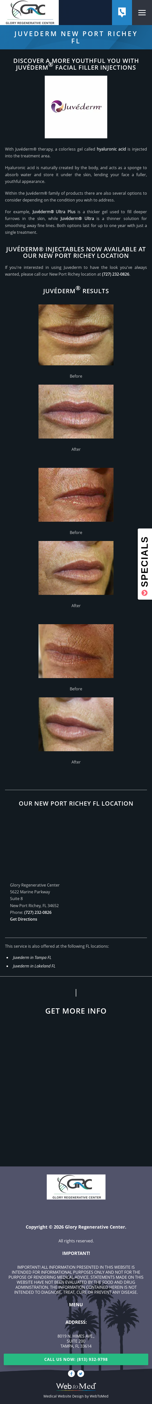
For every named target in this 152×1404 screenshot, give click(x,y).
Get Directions (23, 919)
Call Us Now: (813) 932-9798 (76, 1359)
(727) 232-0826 (115, 274)
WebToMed (99, 1396)
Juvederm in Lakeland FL (34, 966)
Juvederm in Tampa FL (32, 957)
